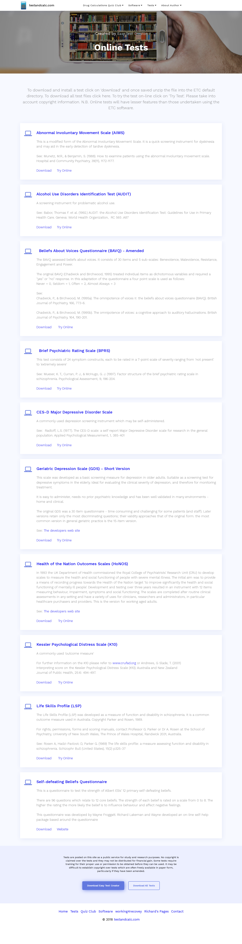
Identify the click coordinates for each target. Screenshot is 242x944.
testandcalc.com (42, 5)
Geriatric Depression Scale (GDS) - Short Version (84, 478)
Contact (177, 928)
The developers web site (63, 540)
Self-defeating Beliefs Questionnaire (72, 798)
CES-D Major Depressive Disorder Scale (75, 419)
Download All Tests (144, 902)
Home (63, 928)
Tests (150, 5)
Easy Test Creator (132, 33)
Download (44, 171)
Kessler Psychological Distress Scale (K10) (77, 657)
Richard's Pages (156, 928)
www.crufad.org (125, 676)
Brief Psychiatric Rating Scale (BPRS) (74, 356)
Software (134, 5)
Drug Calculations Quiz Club (102, 5)
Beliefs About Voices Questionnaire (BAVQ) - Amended (91, 255)
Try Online (65, 171)
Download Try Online (55, 632)
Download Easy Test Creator (103, 902)
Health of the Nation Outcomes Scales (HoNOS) (83, 575)
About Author (170, 5)
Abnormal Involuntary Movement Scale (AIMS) (81, 133)
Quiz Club (88, 928)
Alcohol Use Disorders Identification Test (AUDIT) (84, 196)
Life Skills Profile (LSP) (59, 720)
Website (63, 845)
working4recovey (128, 928)
